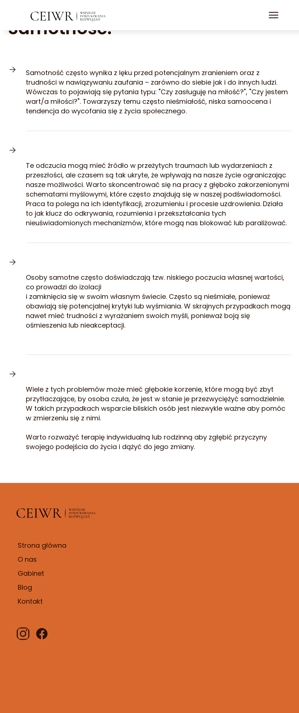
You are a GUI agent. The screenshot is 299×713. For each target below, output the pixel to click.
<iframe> (204, 579)
